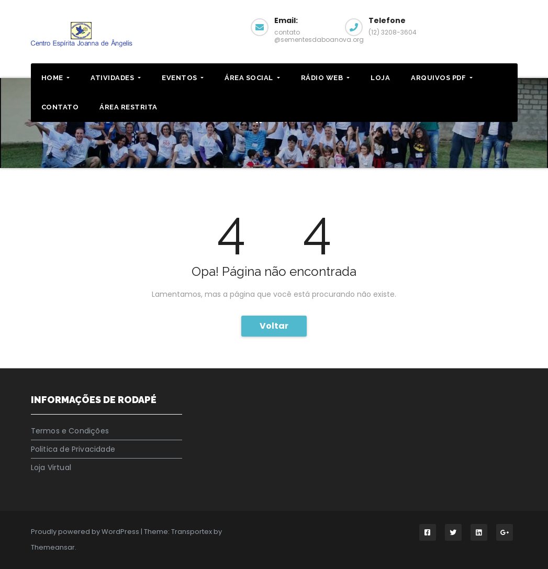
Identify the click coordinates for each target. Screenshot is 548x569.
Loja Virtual (51, 467)
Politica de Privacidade (73, 449)
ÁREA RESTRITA (128, 107)
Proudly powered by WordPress (86, 532)
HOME (55, 78)
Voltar (274, 326)
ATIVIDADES (116, 78)
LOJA (380, 78)
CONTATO (60, 107)
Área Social (252, 78)
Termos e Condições (70, 431)
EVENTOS (183, 78)
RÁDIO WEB (325, 78)
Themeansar (53, 547)
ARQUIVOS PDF (442, 78)
